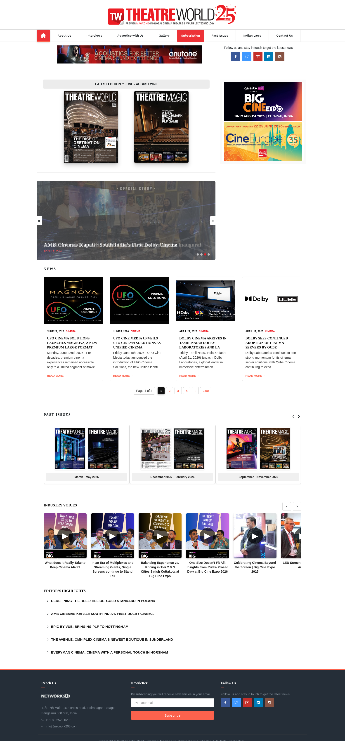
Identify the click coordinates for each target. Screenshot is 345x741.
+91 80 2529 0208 (58, 707)
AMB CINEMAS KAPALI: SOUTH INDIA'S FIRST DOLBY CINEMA (102, 601)
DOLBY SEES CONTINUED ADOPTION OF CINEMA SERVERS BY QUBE (267, 330)
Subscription (190, 35)
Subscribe (172, 702)
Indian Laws (252, 35)
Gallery (164, 35)
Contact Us (284, 35)
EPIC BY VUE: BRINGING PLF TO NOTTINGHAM (89, 614)
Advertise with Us (131, 35)
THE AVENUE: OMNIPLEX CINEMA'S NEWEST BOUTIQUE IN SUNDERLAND (112, 627)
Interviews (94, 35)
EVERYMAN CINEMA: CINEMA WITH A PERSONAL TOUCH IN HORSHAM (109, 640)
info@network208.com (62, 713)
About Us (64, 35)
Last (207, 378)
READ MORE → (57, 363)
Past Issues (220, 35)
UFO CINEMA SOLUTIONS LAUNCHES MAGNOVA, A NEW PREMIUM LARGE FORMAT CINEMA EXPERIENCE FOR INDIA (72, 335)
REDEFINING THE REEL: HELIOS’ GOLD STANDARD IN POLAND (103, 588)
